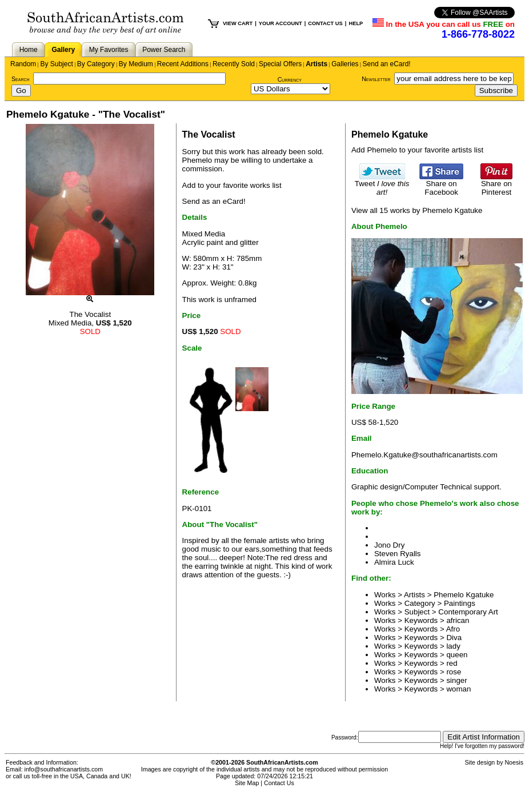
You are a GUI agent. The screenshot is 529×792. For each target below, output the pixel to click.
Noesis (513, 762)
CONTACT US (325, 23)
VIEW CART (238, 23)
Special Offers (280, 64)
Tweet (382, 184)
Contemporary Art (468, 612)
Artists (316, 64)
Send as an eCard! (214, 201)
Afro (453, 629)
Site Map (247, 782)
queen (456, 654)
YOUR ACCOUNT (280, 23)
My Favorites (109, 50)
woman (458, 689)
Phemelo (197, 160)
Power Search (163, 50)
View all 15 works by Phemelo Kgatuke (416, 210)
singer (456, 680)
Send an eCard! (387, 64)
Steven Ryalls (397, 553)
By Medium (136, 64)
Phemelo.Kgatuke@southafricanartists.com (424, 455)
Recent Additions (183, 64)
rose (453, 672)
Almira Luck (394, 562)
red (451, 663)
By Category (96, 64)
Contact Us (279, 782)
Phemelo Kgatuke (464, 594)
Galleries (344, 64)
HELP (355, 23)
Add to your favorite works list (232, 185)
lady (453, 646)
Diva (454, 637)
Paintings (459, 603)
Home (28, 50)
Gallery (63, 50)
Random (23, 64)
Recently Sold (234, 64)
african (457, 620)
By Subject (56, 64)
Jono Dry (389, 545)
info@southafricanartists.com (64, 769)
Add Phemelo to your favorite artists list (417, 150)
